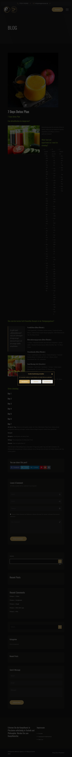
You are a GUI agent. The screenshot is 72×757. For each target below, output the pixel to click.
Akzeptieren (24, 381)
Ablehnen (36, 381)
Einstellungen (47, 381)
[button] (52, 374)
